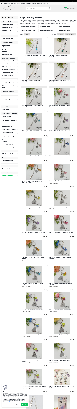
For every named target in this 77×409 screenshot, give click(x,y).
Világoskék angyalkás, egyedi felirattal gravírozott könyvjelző (28, 106)
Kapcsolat (23, 3)
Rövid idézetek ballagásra (63, 343)
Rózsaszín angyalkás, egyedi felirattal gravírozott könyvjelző (66, 106)
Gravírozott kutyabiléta (65, 391)
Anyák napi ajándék (45, 381)
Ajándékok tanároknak (27, 383)
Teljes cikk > (44, 362)
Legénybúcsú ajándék (46, 394)
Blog (48, 3)
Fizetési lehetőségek (41, 3)
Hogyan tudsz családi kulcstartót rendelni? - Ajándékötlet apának (64, 355)
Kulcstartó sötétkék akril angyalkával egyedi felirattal (65, 183)
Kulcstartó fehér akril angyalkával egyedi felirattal (47, 157)
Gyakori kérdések (6, 3)
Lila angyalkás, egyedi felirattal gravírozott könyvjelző (47, 106)
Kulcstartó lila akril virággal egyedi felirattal (65, 210)
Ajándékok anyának (27, 380)
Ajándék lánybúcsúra (46, 392)
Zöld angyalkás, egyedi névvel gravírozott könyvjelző (47, 56)
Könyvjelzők (62, 393)
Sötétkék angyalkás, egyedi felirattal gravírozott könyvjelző (28, 132)
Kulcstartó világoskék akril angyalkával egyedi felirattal (28, 210)
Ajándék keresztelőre (45, 397)
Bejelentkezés (66, 1)
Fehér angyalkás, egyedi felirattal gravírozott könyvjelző (48, 81)
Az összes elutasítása (14, 404)
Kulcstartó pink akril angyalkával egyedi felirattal (29, 183)
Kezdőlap (3, 13)
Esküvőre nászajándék (46, 389)
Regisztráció (73, 1)
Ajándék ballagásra (45, 384)
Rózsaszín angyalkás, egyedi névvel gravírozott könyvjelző (28, 81)
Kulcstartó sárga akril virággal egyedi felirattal (66, 236)
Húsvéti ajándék (44, 399)
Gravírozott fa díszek (64, 399)
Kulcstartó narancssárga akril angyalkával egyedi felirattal (47, 183)
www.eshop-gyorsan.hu (41, 407)
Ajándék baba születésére (47, 395)
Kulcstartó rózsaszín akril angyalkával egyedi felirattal (65, 131)
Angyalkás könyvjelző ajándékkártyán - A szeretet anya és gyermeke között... (37, 315)
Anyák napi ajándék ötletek (28, 358)
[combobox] (60, 34)
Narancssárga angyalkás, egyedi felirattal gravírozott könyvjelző (48, 132)
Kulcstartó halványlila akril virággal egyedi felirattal (27, 262)
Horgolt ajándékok (64, 396)
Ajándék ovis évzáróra (46, 388)
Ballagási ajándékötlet (65, 383)
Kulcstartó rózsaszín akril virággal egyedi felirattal (65, 262)
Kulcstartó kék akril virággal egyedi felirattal (46, 236)
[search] (49, 8)
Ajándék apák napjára (46, 383)
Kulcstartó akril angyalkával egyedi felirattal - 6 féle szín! (28, 288)
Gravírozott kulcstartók (65, 388)
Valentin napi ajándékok (46, 402)
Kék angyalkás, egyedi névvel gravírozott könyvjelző (28, 56)
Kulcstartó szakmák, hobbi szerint (67, 390)
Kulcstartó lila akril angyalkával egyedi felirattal (66, 157)
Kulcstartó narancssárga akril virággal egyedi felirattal (47, 210)
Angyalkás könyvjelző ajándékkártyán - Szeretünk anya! (65, 289)
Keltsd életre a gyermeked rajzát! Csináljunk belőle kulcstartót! (64, 331)
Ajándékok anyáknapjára (65, 385)
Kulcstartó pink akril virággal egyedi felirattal (28, 236)
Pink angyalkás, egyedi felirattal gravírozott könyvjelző (66, 81)
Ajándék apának (63, 386)
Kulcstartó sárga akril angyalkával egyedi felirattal (28, 157)
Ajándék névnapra (45, 380)
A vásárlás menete (15, 3)
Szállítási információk (31, 3)
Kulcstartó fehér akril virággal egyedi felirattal (47, 262)
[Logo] (9, 8)
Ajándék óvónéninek (64, 382)
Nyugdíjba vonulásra (45, 391)
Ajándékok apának (27, 382)
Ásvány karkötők (63, 394)
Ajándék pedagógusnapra (47, 386)
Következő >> (57, 325)
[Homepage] (1, 3)
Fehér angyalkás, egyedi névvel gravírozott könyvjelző (66, 56)
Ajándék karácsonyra (46, 400)
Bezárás (24, 405)
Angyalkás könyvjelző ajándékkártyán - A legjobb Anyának (55, 315)
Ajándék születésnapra (46, 378)
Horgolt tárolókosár (64, 397)
